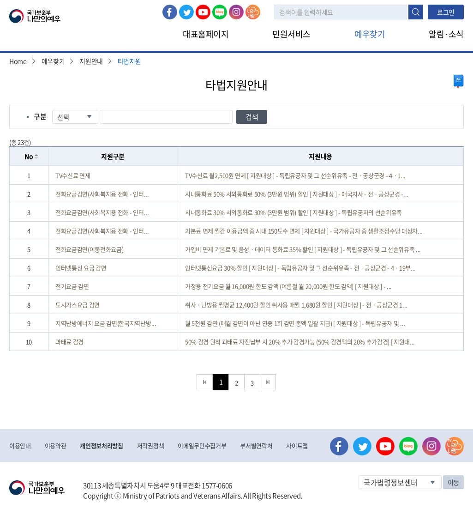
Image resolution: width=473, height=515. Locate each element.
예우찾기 (369, 34)
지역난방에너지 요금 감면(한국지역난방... (105, 323)
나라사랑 (252, 12)
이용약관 (55, 445)
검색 (415, 12)
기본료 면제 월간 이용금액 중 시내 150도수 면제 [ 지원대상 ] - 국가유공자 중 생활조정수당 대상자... (304, 230)
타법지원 (129, 61)
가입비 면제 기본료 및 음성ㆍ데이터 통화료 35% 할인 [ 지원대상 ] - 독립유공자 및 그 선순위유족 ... (303, 249)
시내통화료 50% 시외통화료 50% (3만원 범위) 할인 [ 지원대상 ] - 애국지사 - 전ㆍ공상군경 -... (296, 193)
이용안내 (20, 445)
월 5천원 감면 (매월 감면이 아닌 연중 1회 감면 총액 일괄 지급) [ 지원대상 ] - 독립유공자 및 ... (295, 323)
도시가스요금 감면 (77, 304)
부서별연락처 (256, 445)
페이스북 (169, 12)
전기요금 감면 (72, 286)
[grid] (236, 258)
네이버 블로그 (219, 12)
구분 (40, 116)
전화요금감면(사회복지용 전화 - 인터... (102, 193)
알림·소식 (446, 34)
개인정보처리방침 (101, 445)
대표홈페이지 (205, 34)
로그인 (446, 12)
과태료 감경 (69, 341)
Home (18, 61)
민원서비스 (291, 34)
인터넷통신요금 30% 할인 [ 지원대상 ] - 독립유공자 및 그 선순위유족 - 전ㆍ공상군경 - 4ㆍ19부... (300, 267)
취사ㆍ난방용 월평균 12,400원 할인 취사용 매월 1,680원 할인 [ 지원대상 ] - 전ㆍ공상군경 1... (296, 304)
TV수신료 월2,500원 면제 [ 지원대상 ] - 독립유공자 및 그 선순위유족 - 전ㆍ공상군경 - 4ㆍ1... (295, 175)
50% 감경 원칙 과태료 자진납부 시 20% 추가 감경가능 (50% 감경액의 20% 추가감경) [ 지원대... (300, 341)
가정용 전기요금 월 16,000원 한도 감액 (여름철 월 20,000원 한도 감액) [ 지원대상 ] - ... (288, 286)
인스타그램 (236, 12)
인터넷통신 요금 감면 (80, 267)
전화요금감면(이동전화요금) (89, 249)
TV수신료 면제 (72, 175)
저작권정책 (150, 445)
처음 (205, 382)
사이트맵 (297, 445)
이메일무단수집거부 (202, 445)
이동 (453, 482)
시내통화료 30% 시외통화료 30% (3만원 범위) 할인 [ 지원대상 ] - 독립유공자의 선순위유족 (293, 212)
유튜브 (203, 12)
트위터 (186, 12)
